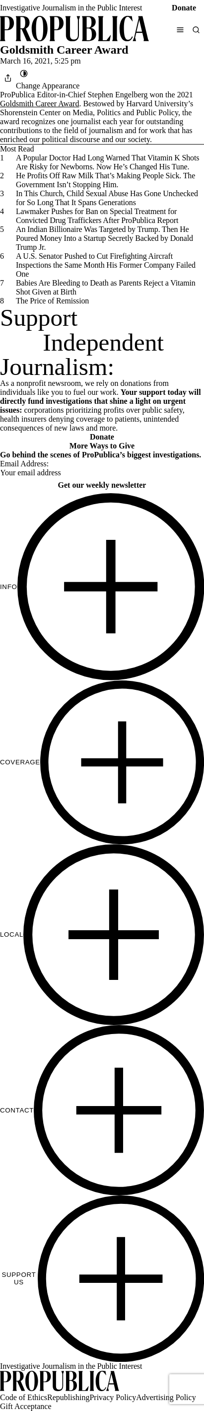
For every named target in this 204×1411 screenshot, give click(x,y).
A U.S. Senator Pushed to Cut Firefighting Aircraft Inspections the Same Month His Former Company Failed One (106, 265)
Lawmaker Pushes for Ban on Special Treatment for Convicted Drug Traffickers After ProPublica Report (97, 215)
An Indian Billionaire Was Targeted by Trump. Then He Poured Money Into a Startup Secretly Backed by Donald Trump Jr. (104, 238)
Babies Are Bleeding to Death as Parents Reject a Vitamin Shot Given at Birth (106, 287)
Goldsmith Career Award (39, 103)
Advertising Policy (166, 1397)
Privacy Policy (112, 1397)
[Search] (196, 30)
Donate (184, 7)
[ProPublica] (74, 29)
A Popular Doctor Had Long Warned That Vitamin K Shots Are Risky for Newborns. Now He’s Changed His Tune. (107, 162)
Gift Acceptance (26, 1406)
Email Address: (24, 463)
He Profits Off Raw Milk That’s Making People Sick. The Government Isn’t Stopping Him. (105, 180)
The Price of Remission (52, 301)
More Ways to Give (102, 446)
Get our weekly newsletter (102, 485)
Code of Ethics (23, 1397)
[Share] (8, 78)
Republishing (68, 1397)
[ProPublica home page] (59, 1382)
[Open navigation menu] (180, 30)
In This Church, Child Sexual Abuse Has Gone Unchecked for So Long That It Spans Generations (107, 198)
